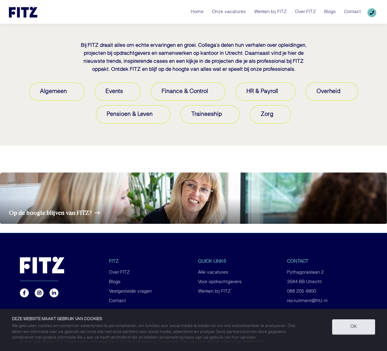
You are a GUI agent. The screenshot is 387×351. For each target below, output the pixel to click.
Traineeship (206, 114)
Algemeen (53, 91)
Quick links (212, 261)
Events (114, 91)
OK (353, 326)
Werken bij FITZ (214, 291)
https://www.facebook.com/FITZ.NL (24, 292)
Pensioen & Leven (130, 114)
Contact (117, 301)
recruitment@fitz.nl (307, 301)
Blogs (114, 282)
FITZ (113, 261)
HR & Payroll (262, 91)
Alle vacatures (213, 272)
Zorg (267, 114)
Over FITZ (119, 272)
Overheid (328, 91)
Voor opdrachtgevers (220, 282)
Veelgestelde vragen (130, 291)
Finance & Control (184, 91)
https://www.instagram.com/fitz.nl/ (39, 292)
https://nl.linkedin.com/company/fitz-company (54, 292)
